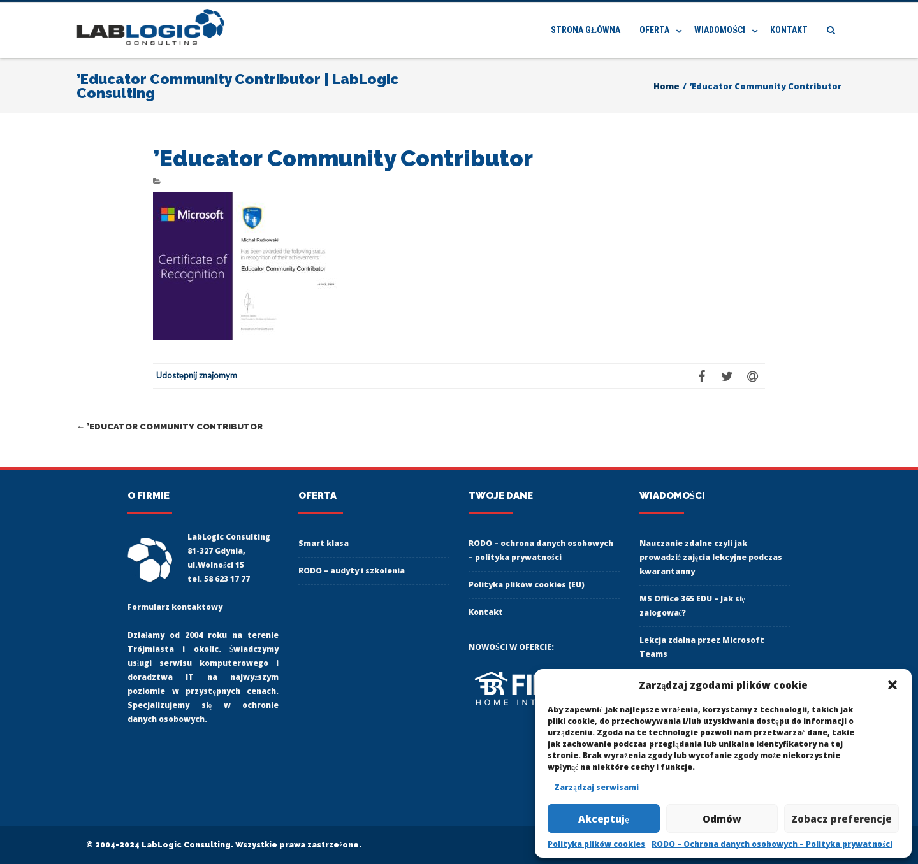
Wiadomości (719, 30)
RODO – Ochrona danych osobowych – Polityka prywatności (772, 844)
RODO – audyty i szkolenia (351, 570)
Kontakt (789, 30)
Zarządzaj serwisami (596, 787)
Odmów (722, 818)
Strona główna (585, 30)
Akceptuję (603, 818)
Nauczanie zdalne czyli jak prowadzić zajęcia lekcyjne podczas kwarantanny (711, 557)
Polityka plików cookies (596, 844)
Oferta (654, 30)
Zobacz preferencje (841, 818)
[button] (892, 685)
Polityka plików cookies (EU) (527, 584)
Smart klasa (323, 543)
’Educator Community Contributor (169, 426)
